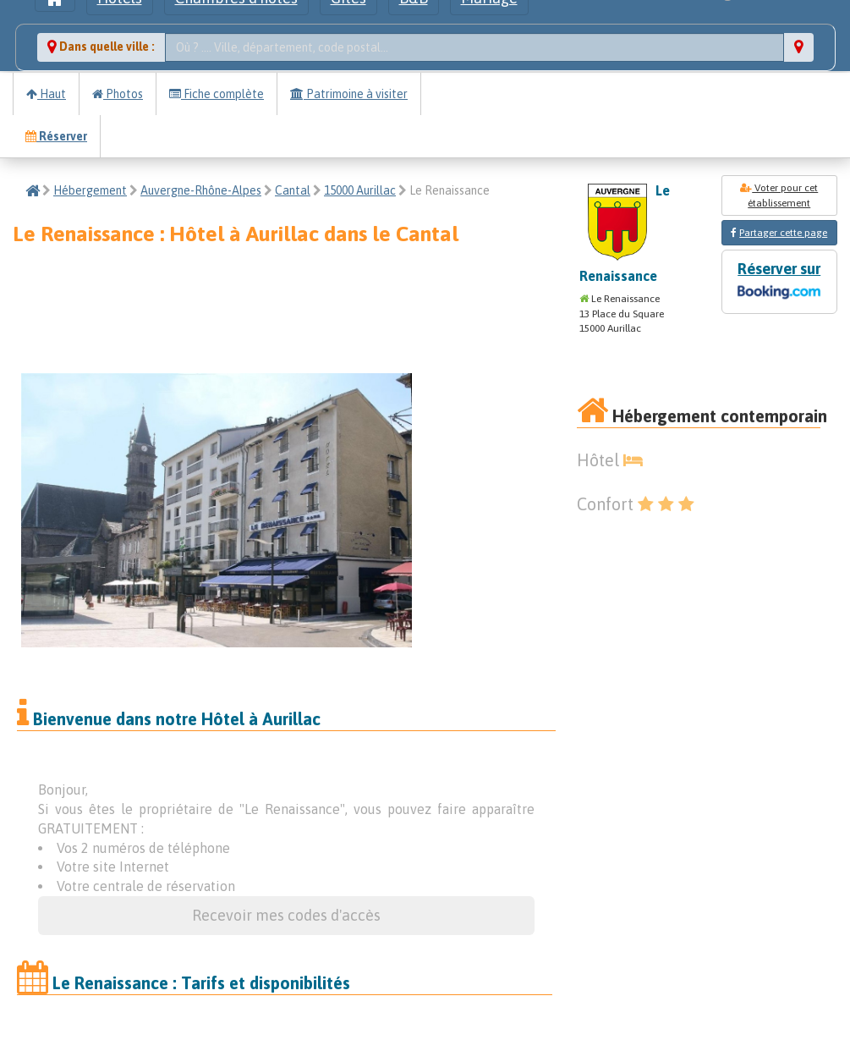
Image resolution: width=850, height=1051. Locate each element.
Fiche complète (216, 94)
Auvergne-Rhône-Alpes (200, 190)
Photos (117, 94)
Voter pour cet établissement (779, 195)
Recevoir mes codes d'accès (286, 915)
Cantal (292, 190)
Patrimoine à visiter (349, 94)
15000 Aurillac (360, 190)
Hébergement (90, 190)
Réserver (56, 136)
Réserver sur (779, 282)
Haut (46, 94)
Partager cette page (783, 233)
